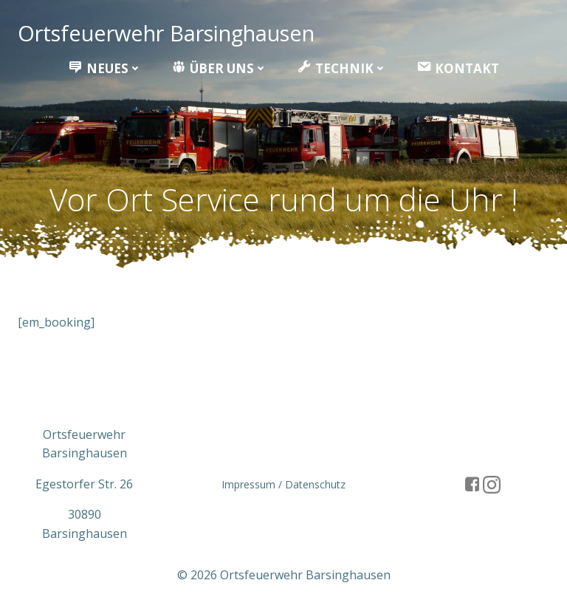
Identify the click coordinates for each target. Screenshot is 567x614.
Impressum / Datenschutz (283, 484)
